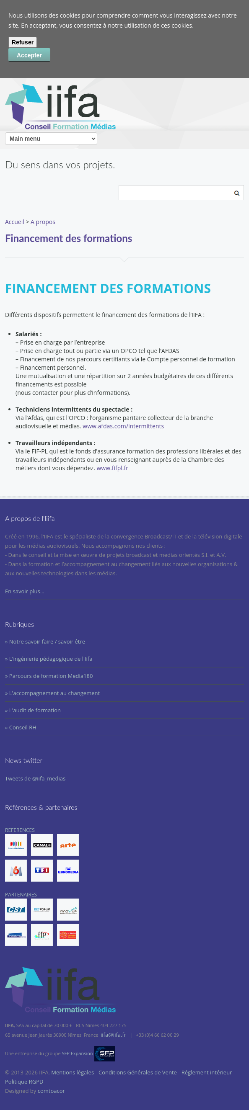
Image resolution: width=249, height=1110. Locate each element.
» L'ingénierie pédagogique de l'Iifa (48, 658)
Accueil (14, 222)
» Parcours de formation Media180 (49, 676)
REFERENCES (42, 854)
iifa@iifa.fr (113, 1034)
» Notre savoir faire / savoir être (45, 641)
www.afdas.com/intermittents (123, 426)
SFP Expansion (77, 1053)
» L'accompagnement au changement (52, 693)
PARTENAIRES (42, 918)
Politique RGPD (24, 1081)
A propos (43, 222)
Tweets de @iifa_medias (35, 778)
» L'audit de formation (33, 710)
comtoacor (51, 1091)
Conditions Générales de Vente (138, 1072)
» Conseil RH (20, 727)
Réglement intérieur (207, 1072)
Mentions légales (72, 1072)
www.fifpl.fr (112, 468)
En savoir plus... (24, 591)
